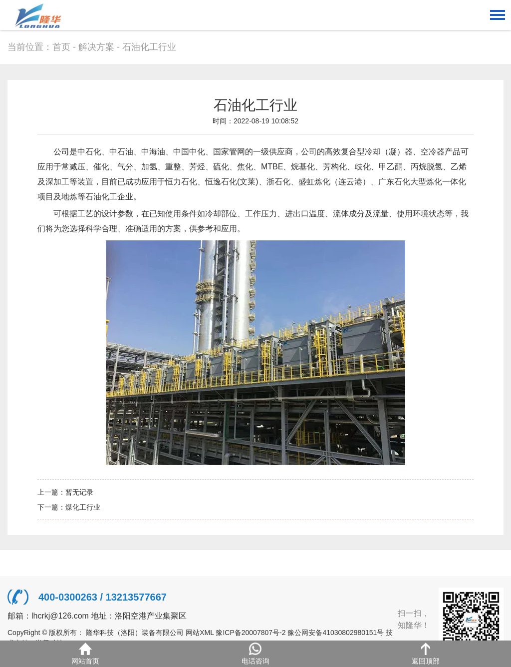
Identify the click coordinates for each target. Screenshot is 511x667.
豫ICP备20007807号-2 (250, 633)
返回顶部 (426, 654)
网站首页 (85, 654)
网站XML (200, 633)
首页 (61, 47)
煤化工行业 (82, 507)
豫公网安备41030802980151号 (335, 633)
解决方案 (96, 47)
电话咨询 (255, 654)
